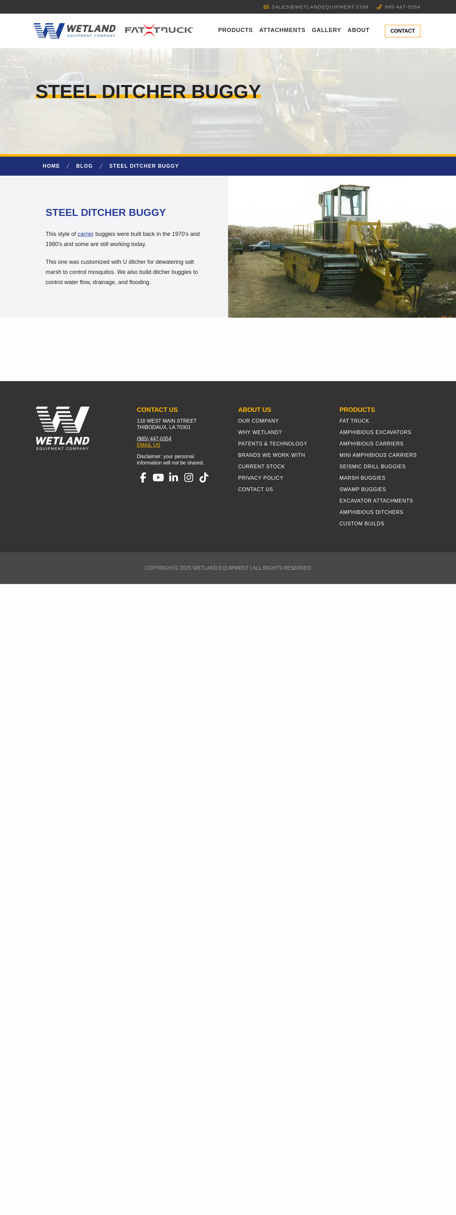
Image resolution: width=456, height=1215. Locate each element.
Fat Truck (354, 1052)
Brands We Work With (271, 1086)
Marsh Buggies (362, 1109)
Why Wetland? (260, 1063)
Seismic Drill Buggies (372, 1097)
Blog (84, 166)
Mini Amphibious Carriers (378, 1086)
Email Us (148, 1076)
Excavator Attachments (376, 1131)
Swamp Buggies (362, 1120)
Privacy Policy (260, 1109)
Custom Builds (361, 1154)
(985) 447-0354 (154, 1069)
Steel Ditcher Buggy (144, 166)
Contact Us (255, 1120)
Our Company (258, 1052)
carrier (86, 234)
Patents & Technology (272, 1074)
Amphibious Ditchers (371, 1143)
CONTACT (402, 31)
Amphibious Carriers (371, 1074)
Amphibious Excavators (375, 1063)
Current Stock (261, 1097)
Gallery (326, 30)
